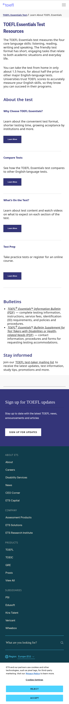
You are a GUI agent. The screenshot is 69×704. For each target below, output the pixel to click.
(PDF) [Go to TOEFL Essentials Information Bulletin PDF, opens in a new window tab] (33, 310)
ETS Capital (12, 500)
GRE (8, 565)
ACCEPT (34, 698)
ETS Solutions (13, 525)
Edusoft (10, 605)
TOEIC (9, 557)
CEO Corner (12, 492)
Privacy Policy (33, 674)
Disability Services (16, 477)
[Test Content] (12, 228)
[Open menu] (64, 5)
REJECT (34, 689)
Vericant (10, 620)
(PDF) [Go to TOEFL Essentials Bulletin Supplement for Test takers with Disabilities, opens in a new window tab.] (36, 331)
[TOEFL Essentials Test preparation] (12, 276)
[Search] (62, 642)
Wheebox (11, 628)
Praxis (9, 572)
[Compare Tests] (12, 182)
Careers (10, 469)
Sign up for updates (23, 432)
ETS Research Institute (19, 532)
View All (10, 580)
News (8, 485)
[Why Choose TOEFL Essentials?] (12, 139)
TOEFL (9, 549)
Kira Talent (11, 612)
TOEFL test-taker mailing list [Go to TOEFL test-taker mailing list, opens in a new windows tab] (34, 362)
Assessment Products (18, 517)
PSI (7, 597)
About (9, 462)
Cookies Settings (34, 680)
